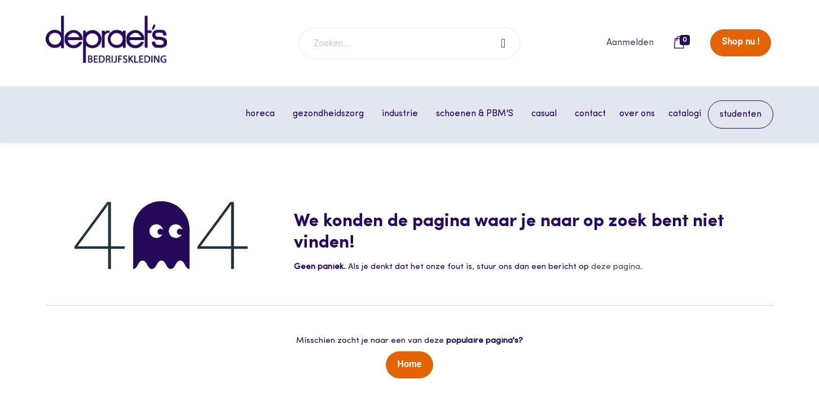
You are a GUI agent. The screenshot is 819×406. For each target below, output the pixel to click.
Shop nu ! (740, 42)
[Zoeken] (504, 43)
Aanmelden (630, 42)
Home (410, 364)
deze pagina (615, 267)
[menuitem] (590, 113)
